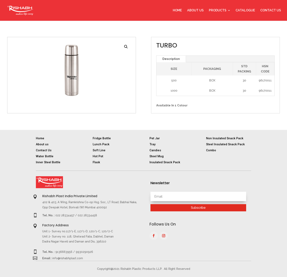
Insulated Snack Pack (164, 162)
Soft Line (99, 150)
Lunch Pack (101, 144)
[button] (126, 46)
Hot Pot (98, 156)
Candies (155, 150)
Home (177, 10)
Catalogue (245, 10)
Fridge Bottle (102, 138)
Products (217, 10)
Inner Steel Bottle (48, 162)
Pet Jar (154, 138)
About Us (195, 10)
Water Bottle (44, 156)
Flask (96, 162)
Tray (152, 144)
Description (171, 59)
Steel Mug (156, 156)
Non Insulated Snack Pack (224, 138)
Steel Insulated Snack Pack (225, 144)
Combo (211, 150)
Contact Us (270, 10)
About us (42, 144)
